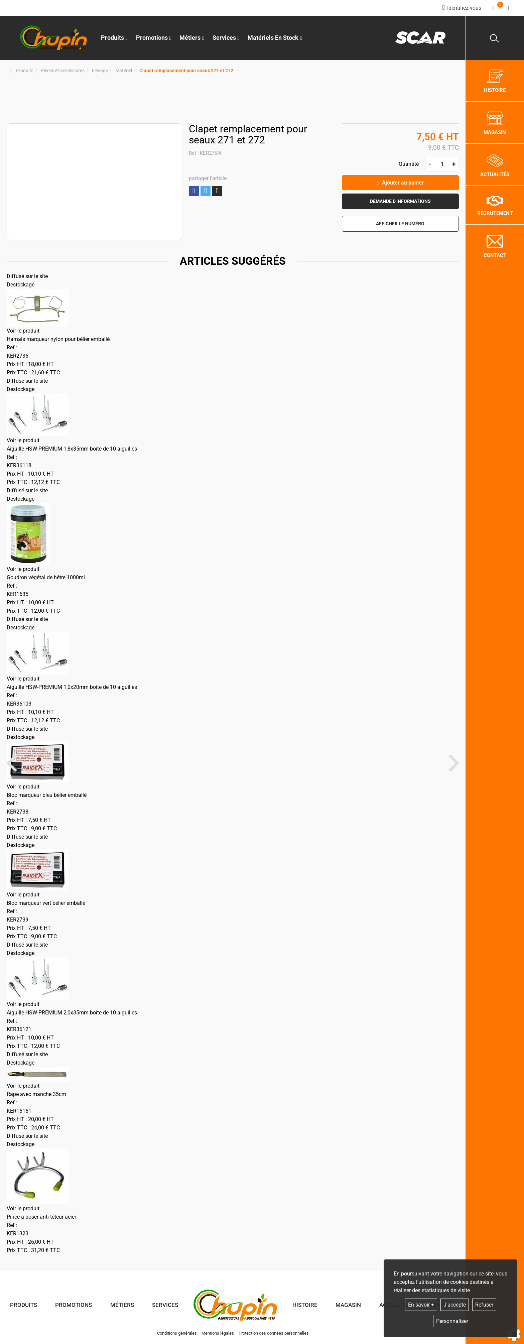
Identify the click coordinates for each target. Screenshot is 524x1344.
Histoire (304, 1305)
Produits (114, 37)
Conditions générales (177, 1333)
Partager (194, 191)
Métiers (122, 1305)
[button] (186, 71)
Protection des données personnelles (274, 1333)
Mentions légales (218, 1333)
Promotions (154, 37)
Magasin (348, 1305)
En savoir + (421, 1305)
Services (165, 1305)
